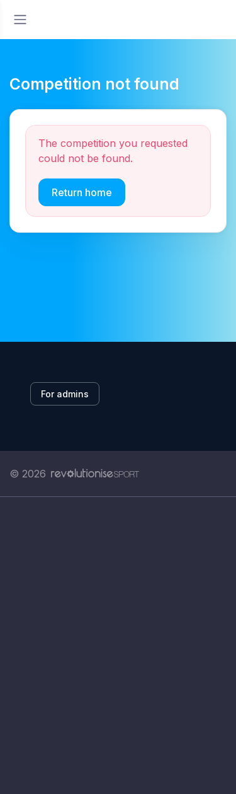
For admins (65, 393)
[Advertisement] (118, 645)
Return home (82, 192)
